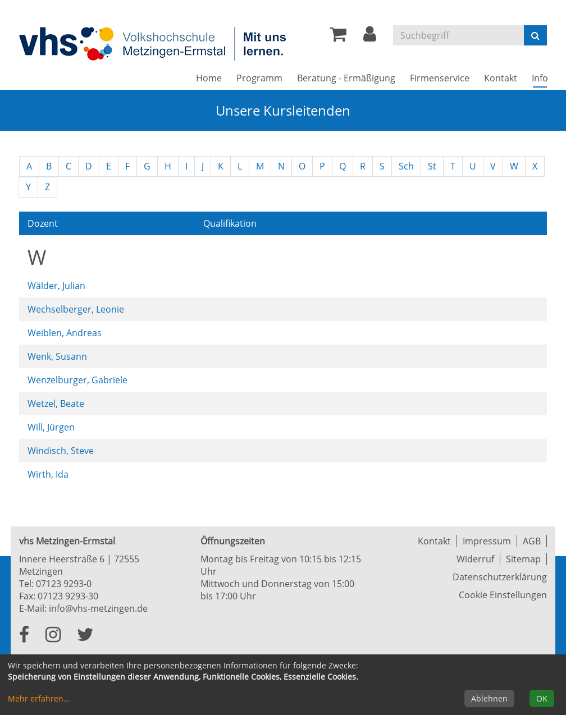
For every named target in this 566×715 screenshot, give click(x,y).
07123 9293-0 (64, 584)
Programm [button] (259, 78)
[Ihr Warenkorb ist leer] (338, 37)
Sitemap (523, 559)
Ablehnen (489, 698)
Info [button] (543, 77)
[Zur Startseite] (154, 43)
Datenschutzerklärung (500, 577)
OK (541, 698)
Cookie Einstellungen (503, 595)
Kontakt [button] (500, 78)
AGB (532, 541)
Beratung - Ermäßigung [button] (346, 78)
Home (209, 78)
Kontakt (434, 541)
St (432, 166)
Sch (406, 166)
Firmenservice (439, 78)
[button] (369, 37)
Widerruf (475, 559)
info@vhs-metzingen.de (98, 608)
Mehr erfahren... (39, 698)
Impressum (487, 541)
